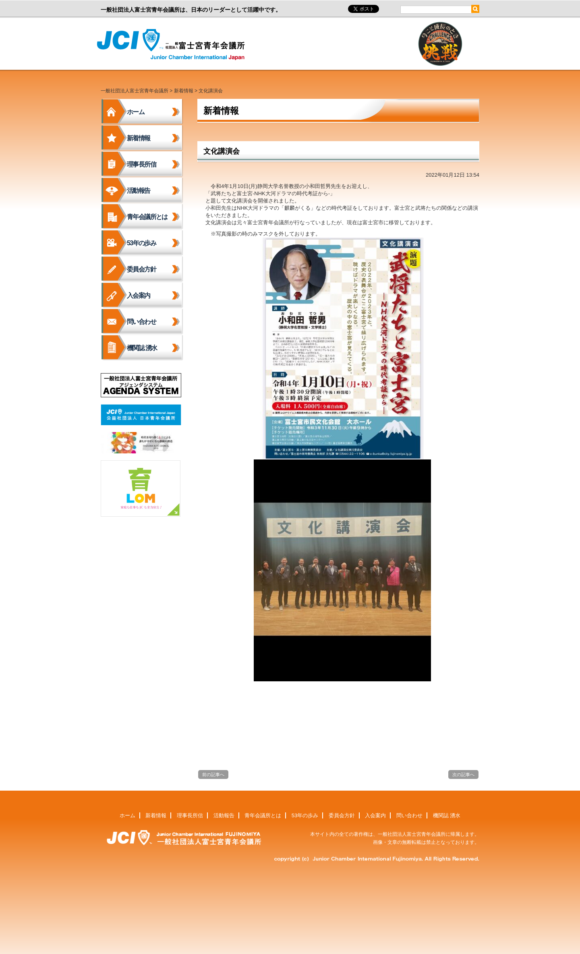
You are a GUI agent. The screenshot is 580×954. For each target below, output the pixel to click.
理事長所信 (141, 164)
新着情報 (183, 91)
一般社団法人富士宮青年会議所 (173, 45)
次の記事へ (463, 774)
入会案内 (138, 295)
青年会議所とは (147, 216)
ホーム (135, 112)
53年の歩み (141, 243)
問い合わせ (141, 321)
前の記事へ (213, 774)
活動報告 (138, 190)
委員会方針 (141, 269)
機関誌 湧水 (142, 347)
